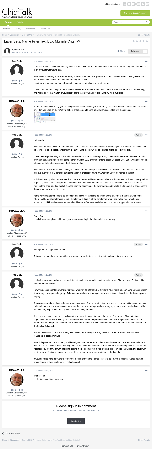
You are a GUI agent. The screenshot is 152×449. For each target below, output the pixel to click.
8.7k (14, 121)
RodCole (19, 49)
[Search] (127, 22)
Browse (8, 23)
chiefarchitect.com (112, 4)
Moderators (45, 28)
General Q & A (35, 52)
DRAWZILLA (17, 101)
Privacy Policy (82, 446)
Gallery (18, 28)
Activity (20, 22)
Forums (6, 28)
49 (20, 121)
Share (121, 51)
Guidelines (30, 28)
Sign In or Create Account (135, 13)
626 (14, 81)
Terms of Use (67, 446)
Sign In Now (75, 421)
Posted (43, 61)
